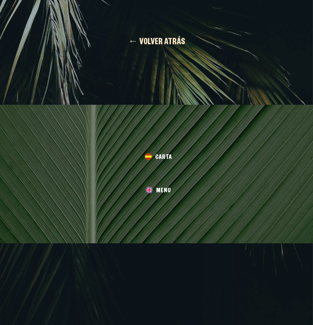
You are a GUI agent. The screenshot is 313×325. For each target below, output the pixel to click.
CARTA (163, 158)
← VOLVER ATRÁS (157, 43)
